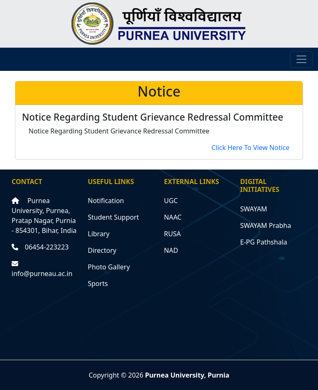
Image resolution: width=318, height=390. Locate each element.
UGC (171, 200)
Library (98, 233)
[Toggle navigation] (301, 59)
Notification (106, 200)
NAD (171, 250)
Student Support (113, 217)
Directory (102, 250)
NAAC (172, 217)
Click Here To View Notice (250, 147)
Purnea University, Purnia (187, 375)
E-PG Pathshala (263, 242)
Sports (98, 283)
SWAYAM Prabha (265, 225)
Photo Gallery (109, 266)
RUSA (172, 233)
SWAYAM (253, 208)
